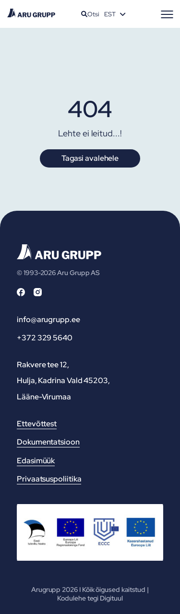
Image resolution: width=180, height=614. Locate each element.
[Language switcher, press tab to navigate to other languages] (114, 14)
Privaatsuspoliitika (49, 479)
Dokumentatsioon (48, 442)
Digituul (111, 598)
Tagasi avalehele (90, 158)
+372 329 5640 (44, 338)
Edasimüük (36, 461)
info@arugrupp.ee (48, 319)
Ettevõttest (37, 424)
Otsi (90, 14)
